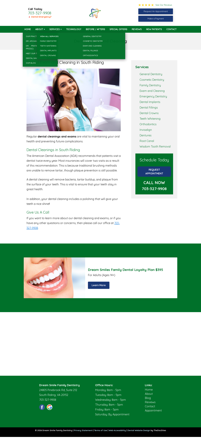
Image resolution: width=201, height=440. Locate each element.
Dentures (145, 135)
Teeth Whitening (150, 118)
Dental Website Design (139, 430)
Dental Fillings (149, 107)
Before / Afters (95, 29)
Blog (148, 398)
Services (54, 29)
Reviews (137, 29)
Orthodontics (148, 124)
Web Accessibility (117, 430)
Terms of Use (100, 430)
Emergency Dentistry (153, 96)
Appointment (153, 410)
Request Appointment (154, 171)
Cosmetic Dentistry (152, 79)
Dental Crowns (149, 113)
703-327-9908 (39, 13)
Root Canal (147, 141)
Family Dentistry (150, 85)
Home (27, 29)
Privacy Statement (83, 430)
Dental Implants (150, 102)
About (39, 29)
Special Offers (118, 29)
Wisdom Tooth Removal (155, 146)
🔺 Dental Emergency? (39, 16)
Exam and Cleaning (152, 91)
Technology (73, 29)
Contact (171, 29)
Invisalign (146, 129)
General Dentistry (151, 74)
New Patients (154, 29)
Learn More (99, 285)
